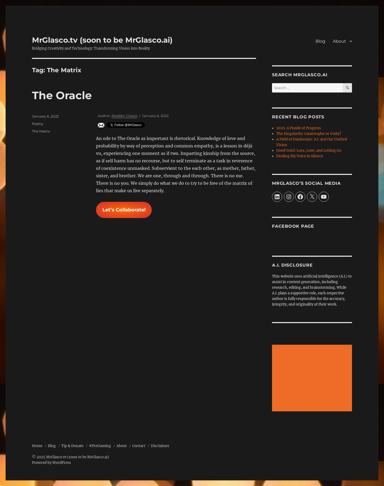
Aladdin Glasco (124, 116)
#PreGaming (100, 446)
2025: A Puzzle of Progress (298, 128)
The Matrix (41, 131)
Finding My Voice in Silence (299, 156)
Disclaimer (160, 446)
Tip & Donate (72, 446)
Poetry (37, 124)
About (339, 41)
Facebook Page (293, 226)
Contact (138, 446)
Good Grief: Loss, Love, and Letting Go (308, 150)
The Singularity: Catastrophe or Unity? (308, 133)
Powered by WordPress (51, 462)
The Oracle (62, 95)
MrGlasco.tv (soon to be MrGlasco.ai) (102, 40)
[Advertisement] (313, 378)
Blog (320, 41)
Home (37, 446)
